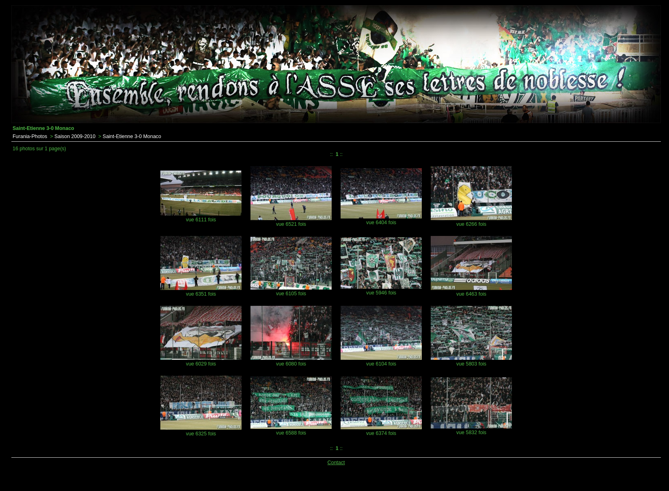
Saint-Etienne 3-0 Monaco (132, 136)
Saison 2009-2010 (74, 136)
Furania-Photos (30, 136)
